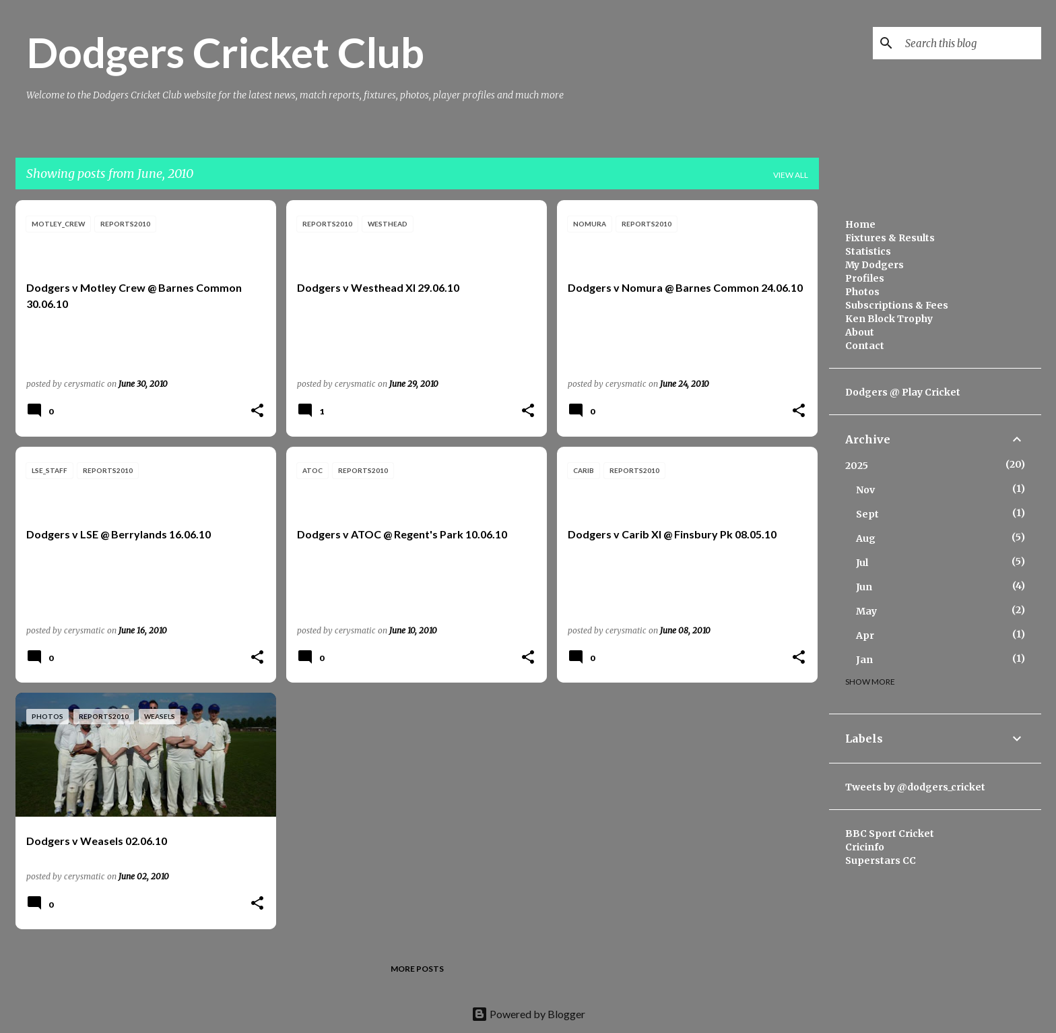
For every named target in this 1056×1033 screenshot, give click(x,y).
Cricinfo (864, 847)
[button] (257, 411)
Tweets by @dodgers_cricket (915, 787)
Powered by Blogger (528, 1013)
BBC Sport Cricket (889, 833)
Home (860, 224)
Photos (862, 292)
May (866, 611)
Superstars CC (880, 860)
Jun (864, 587)
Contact (864, 346)
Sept (867, 514)
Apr (865, 635)
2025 (856, 466)
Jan (864, 660)
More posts (417, 969)
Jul (862, 563)
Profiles (864, 278)
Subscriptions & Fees (896, 305)
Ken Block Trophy (889, 319)
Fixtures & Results (890, 238)
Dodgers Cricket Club (225, 52)
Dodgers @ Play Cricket (902, 392)
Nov (865, 490)
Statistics (868, 251)
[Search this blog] (970, 43)
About (859, 332)
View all (790, 175)
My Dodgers (874, 265)
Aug (866, 538)
